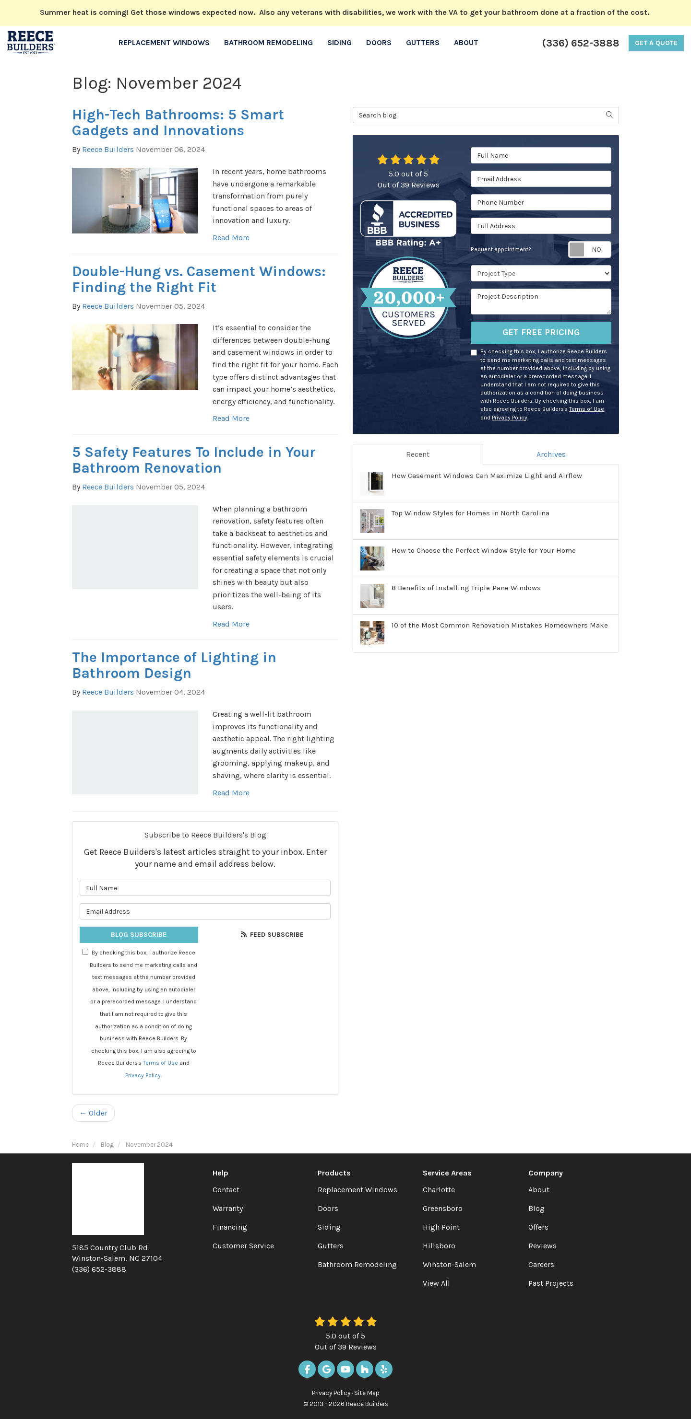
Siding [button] (339, 42)
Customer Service (243, 1245)
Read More (231, 237)
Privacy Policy (143, 1075)
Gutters (331, 1245)
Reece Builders (108, 149)
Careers (541, 1264)
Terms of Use (160, 1062)
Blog (536, 1208)
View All (436, 1283)
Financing (230, 1227)
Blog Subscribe (139, 934)
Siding (329, 1227)
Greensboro (443, 1208)
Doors (328, 1208)
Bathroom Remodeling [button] (268, 42)
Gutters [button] (423, 42)
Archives (551, 454)
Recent (417, 454)
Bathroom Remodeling (357, 1264)
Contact (226, 1189)
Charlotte (439, 1189)
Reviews (542, 1245)
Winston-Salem (449, 1264)
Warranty (228, 1208)
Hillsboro (439, 1245)
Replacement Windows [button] (164, 42)
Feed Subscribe (271, 934)
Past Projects (550, 1283)
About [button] (466, 42)
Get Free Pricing (541, 332)
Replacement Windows (357, 1189)
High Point (441, 1227)
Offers (538, 1227)
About (538, 1189)
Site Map (367, 1392)
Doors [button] (379, 42)
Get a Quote (656, 43)
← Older (93, 1112)
